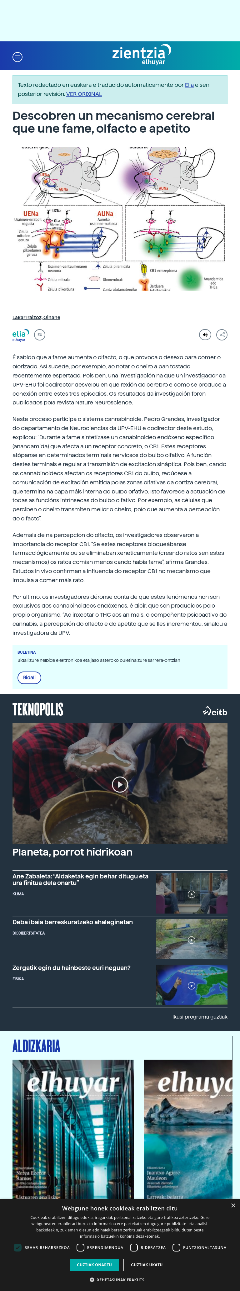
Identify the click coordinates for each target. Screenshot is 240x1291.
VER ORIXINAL (84, 94)
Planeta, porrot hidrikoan (72, 852)
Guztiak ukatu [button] (147, 1264)
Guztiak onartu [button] (94, 1264)
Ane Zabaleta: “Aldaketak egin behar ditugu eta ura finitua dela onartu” (80, 880)
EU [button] (40, 335)
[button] (17, 56)
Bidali (29, 678)
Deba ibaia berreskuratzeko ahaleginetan (72, 922)
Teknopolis (37, 708)
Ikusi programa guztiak (200, 1017)
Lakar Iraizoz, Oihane (36, 317)
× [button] (233, 1206)
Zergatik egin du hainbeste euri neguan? (71, 968)
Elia (189, 85)
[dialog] (120, 1245)
